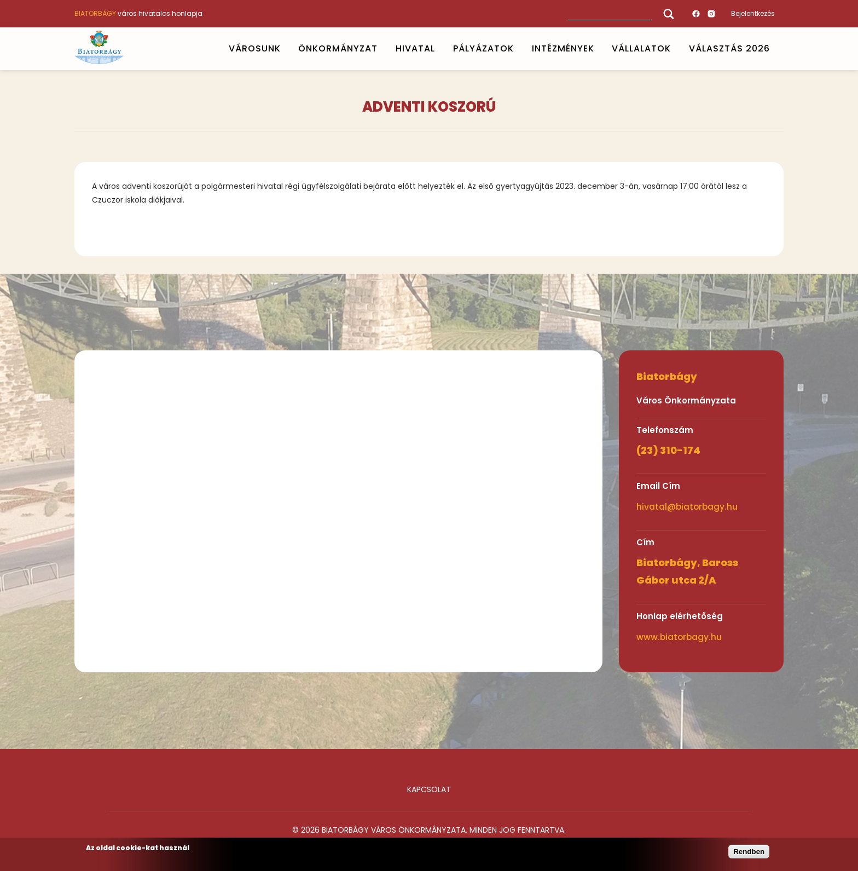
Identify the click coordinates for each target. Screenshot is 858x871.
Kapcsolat (429, 789)
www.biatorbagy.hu (679, 637)
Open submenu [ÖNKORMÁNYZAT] (382, 48)
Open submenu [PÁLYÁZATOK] (518, 48)
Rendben (748, 851)
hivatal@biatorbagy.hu (687, 506)
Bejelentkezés (753, 13)
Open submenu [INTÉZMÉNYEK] (598, 48)
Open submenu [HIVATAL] (439, 48)
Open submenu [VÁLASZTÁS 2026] (775, 48)
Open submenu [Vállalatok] (676, 48)
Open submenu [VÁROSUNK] (285, 48)
